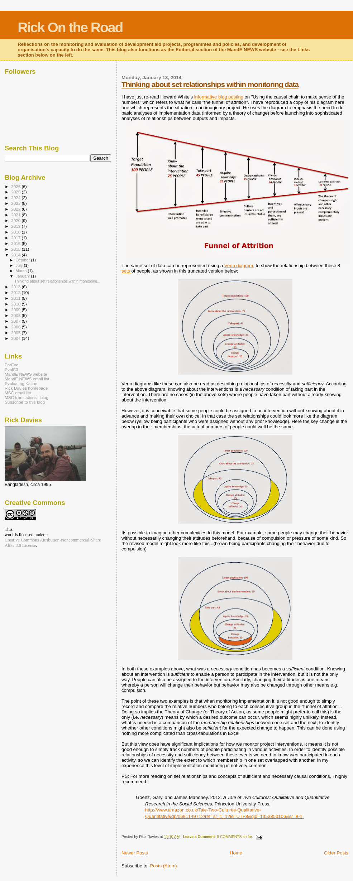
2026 (16, 186)
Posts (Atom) (163, 865)
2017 (16, 237)
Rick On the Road (70, 27)
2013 (16, 286)
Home (236, 853)
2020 (16, 220)
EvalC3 (11, 369)
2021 (16, 214)
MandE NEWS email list (27, 378)
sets (126, 271)
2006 (16, 326)
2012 (16, 292)
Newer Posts (134, 853)
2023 (16, 203)
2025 (16, 191)
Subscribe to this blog (25, 402)
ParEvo (11, 364)
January (23, 276)
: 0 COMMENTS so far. (218, 837)
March (22, 271)
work (9, 534)
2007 (16, 321)
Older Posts (336, 853)
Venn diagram (238, 265)
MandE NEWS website (26, 374)
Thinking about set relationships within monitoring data (210, 84)
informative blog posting (218, 97)
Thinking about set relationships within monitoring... (57, 281)
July (20, 265)
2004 (16, 338)
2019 (16, 226)
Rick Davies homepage (26, 388)
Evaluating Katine (21, 383)
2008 (16, 315)
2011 (16, 298)
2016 (16, 243)
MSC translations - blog (26, 397)
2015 (16, 249)
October (23, 260)
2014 (16, 254)
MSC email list (18, 392)
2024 (16, 197)
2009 (16, 309)
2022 (16, 209)
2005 (16, 332)
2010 (16, 304)
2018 (16, 232)
